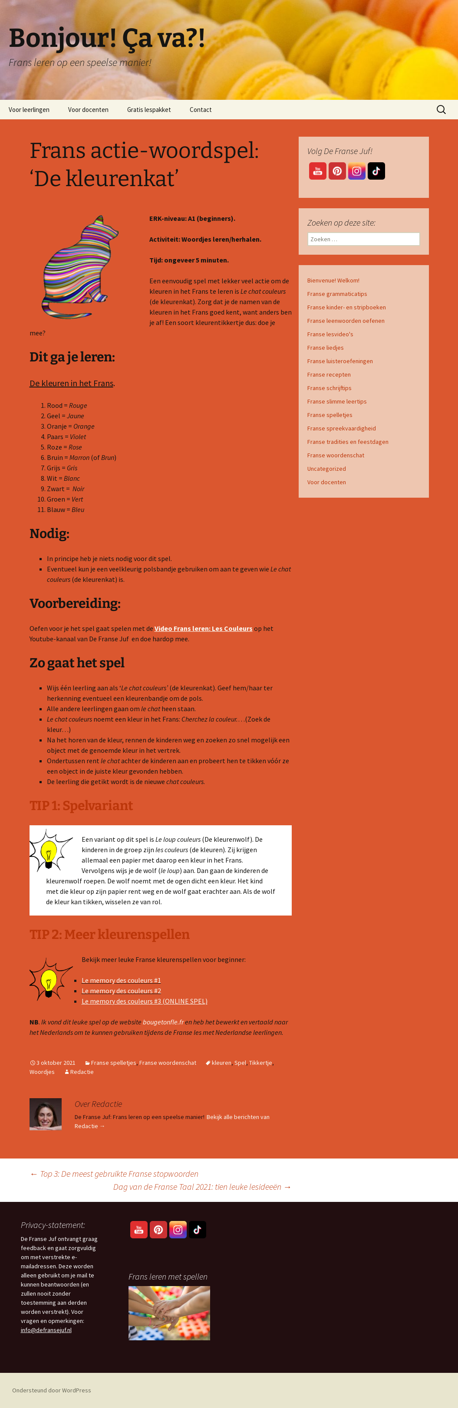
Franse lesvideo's (330, 334)
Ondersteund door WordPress (51, 1390)
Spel (240, 1063)
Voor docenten (88, 109)
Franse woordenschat (167, 1063)
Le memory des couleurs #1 (121, 980)
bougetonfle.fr (163, 1021)
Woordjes (42, 1072)
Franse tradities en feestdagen (348, 442)
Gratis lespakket (149, 109)
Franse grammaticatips (337, 294)
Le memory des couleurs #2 (121, 990)
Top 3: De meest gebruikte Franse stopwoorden (114, 1173)
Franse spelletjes (113, 1063)
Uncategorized (326, 469)
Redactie (82, 1072)
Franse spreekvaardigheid (341, 428)
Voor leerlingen (29, 109)
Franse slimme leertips (337, 401)
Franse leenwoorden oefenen (346, 321)
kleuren (221, 1063)
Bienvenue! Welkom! (333, 280)
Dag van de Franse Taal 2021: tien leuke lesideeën (202, 1186)
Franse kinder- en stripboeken (346, 307)
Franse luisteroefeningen (340, 361)
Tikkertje (260, 1063)
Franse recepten (329, 374)
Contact (201, 109)
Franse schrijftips (329, 388)
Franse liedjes (325, 347)
